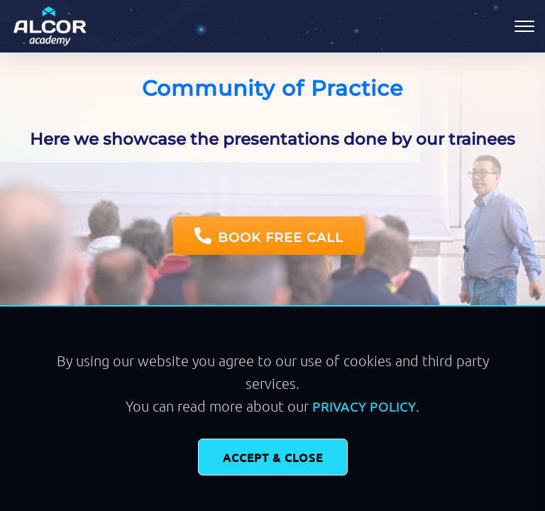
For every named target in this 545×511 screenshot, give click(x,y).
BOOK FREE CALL (268, 236)
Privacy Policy (364, 406)
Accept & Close (273, 457)
